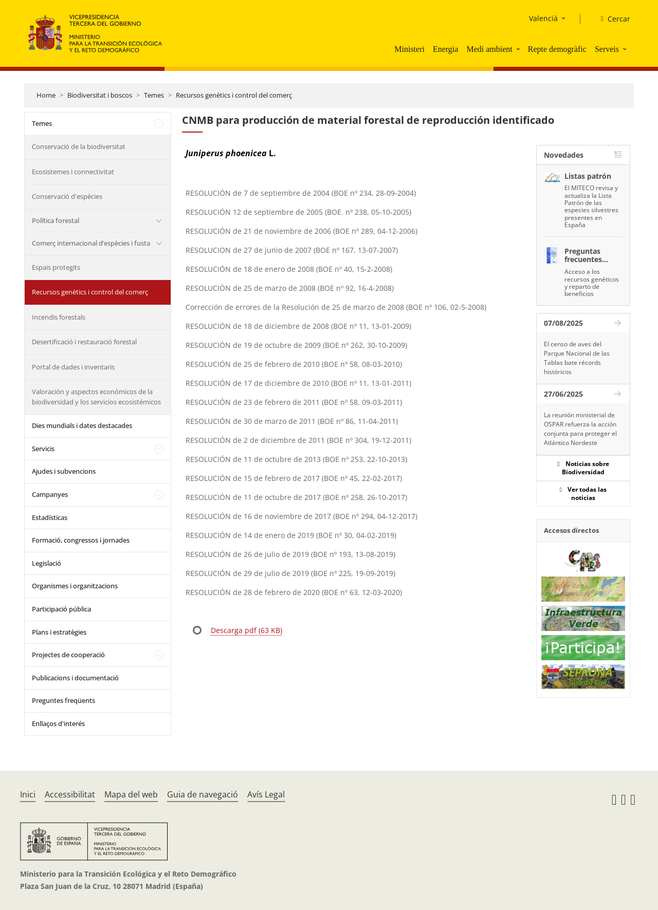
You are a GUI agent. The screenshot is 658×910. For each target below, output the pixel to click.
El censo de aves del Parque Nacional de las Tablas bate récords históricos (577, 358)
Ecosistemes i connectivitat (73, 171)
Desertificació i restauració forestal (84, 341)
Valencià (543, 18)
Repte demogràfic (557, 49)
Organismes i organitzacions (75, 585)
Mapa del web (131, 794)
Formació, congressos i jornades (81, 540)
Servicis (43, 448)
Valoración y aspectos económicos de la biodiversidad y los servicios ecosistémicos (96, 396)
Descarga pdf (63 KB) (246, 630)
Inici (27, 794)
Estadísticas (49, 517)
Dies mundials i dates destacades (82, 425)
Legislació (46, 563)
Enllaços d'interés (58, 723)
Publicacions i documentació (75, 677)
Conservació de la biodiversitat (78, 146)
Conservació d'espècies (67, 196)
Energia (445, 49)
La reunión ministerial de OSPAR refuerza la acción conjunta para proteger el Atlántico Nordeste (580, 429)
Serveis (607, 49)
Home (46, 95)
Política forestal (55, 220)
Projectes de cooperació (68, 654)
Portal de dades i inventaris (73, 367)
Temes (154, 95)
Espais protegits (56, 267)
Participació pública (61, 609)
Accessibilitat (70, 794)
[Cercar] (611, 19)
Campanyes (50, 494)
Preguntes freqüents (63, 700)
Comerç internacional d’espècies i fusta (91, 243)
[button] (519, 48)
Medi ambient (489, 49)
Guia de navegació (202, 794)
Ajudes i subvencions (64, 471)
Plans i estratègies (59, 632)
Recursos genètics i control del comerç (234, 95)
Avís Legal (266, 794)
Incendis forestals (58, 317)
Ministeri (409, 49)
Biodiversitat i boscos (99, 95)
